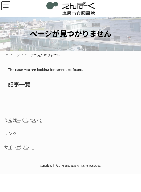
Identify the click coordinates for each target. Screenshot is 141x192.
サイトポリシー (19, 146)
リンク (10, 133)
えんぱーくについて (23, 120)
